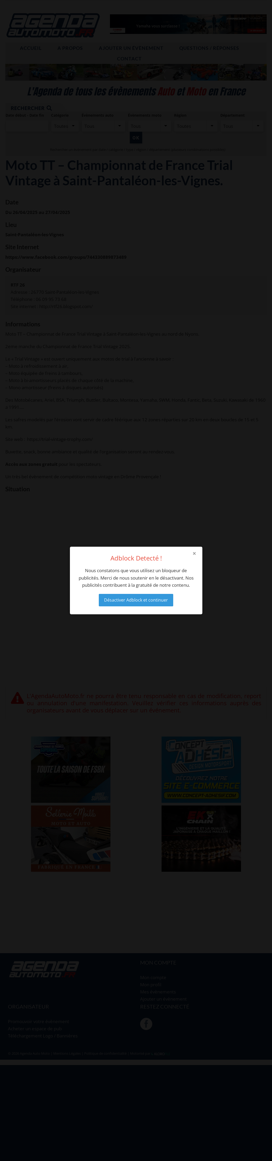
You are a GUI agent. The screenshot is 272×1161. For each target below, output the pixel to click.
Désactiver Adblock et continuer (136, 600)
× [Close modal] (194, 553)
